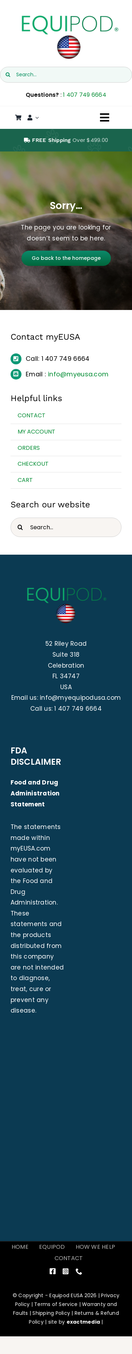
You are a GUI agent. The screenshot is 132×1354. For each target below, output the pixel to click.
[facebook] (53, 1271)
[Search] (8, 75)
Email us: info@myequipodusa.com (66, 697)
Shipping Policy (51, 1313)
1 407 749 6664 (84, 95)
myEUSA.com (31, 848)
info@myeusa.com (78, 374)
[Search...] (66, 75)
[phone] (79, 1271)
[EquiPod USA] (69, 17)
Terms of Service (55, 1304)
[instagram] (66, 1271)
